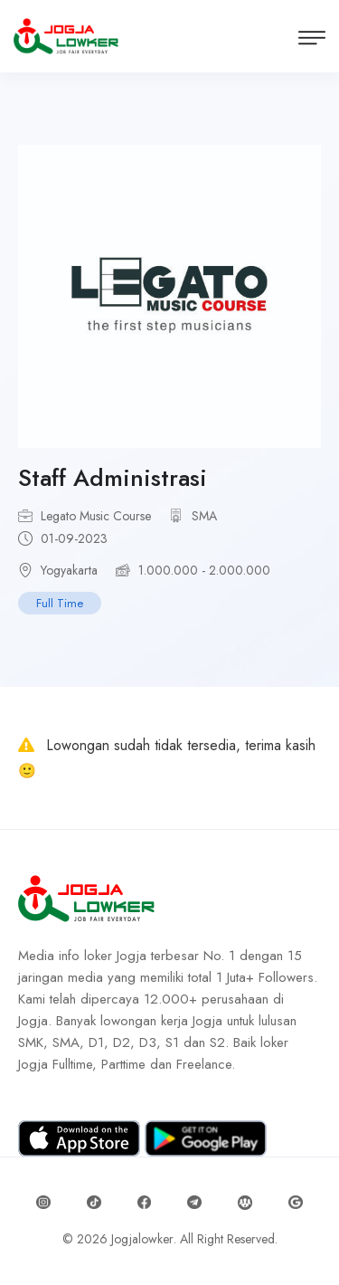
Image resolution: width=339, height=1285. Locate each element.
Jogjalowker (142, 1239)
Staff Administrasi (112, 478)
